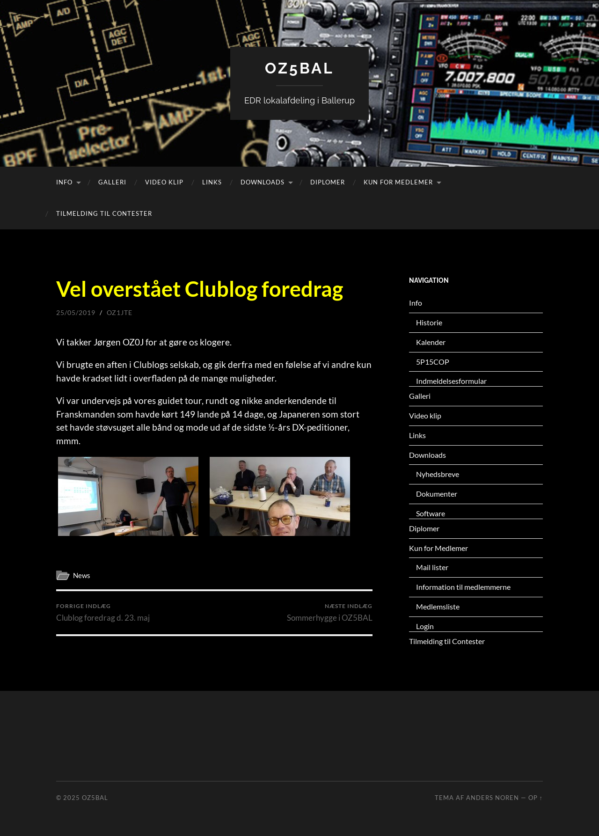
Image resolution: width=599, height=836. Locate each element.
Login (425, 626)
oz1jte (119, 312)
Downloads (263, 182)
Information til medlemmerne (463, 586)
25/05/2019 (75, 312)
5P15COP (432, 361)
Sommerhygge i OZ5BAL (330, 612)
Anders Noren (492, 797)
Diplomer (327, 182)
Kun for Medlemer (398, 182)
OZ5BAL (299, 68)
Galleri (112, 182)
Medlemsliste (438, 606)
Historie (429, 322)
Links (212, 182)
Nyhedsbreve (437, 473)
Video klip (164, 182)
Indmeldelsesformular (451, 380)
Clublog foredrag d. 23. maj (103, 612)
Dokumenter (436, 493)
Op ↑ (535, 797)
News (81, 575)
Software (430, 513)
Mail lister (432, 567)
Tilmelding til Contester (104, 213)
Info (64, 182)
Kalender (431, 341)
